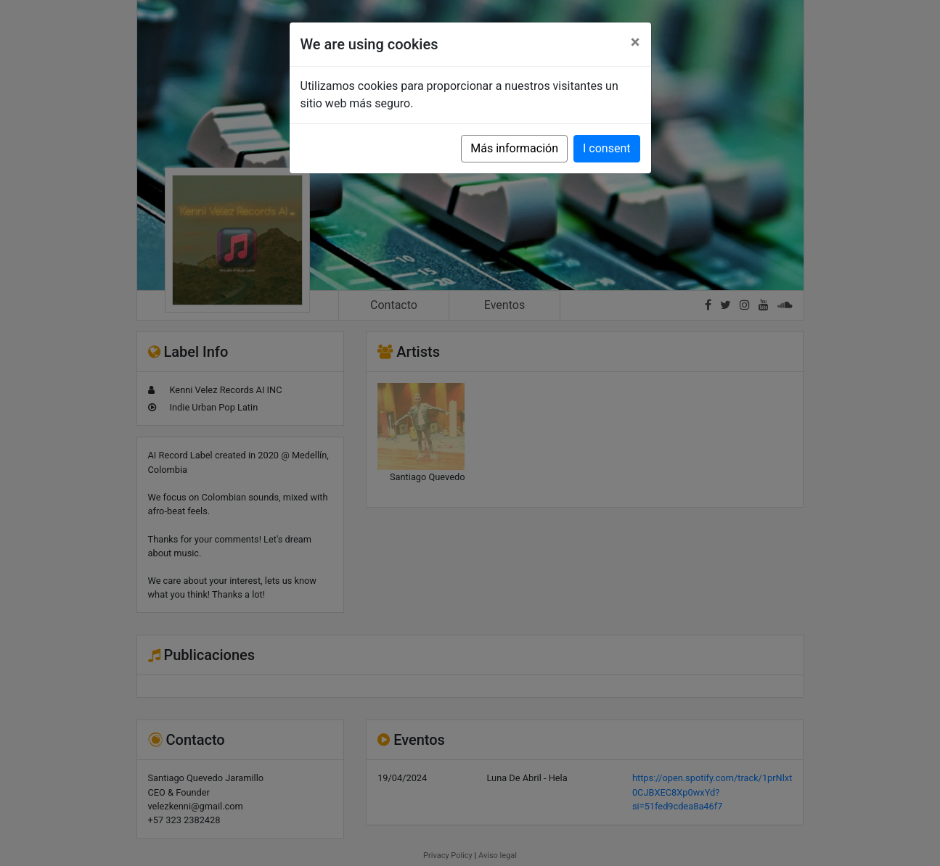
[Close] (635, 42)
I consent (606, 148)
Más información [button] (514, 148)
